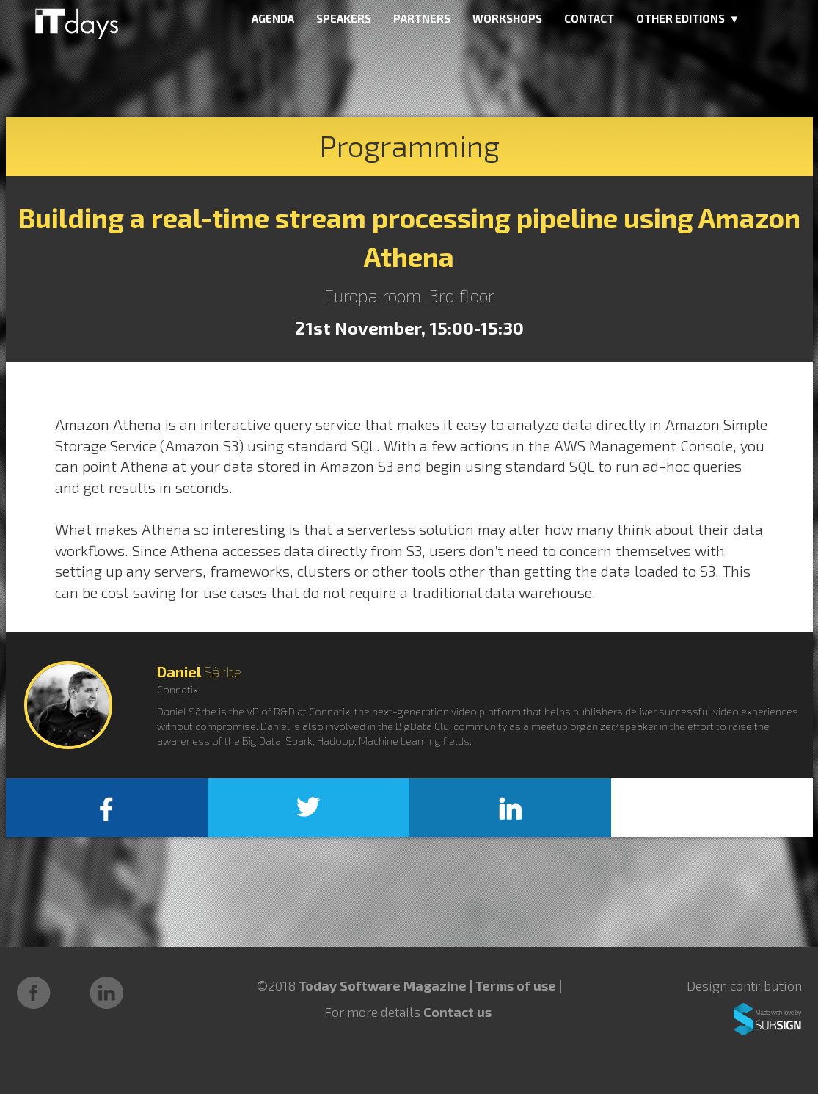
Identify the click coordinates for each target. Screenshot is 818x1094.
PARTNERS (421, 18)
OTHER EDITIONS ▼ (688, 18)
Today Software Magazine (383, 985)
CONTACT (589, 18)
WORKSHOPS (507, 18)
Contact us (457, 1012)
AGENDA (273, 18)
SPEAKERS (343, 18)
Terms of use (517, 985)
